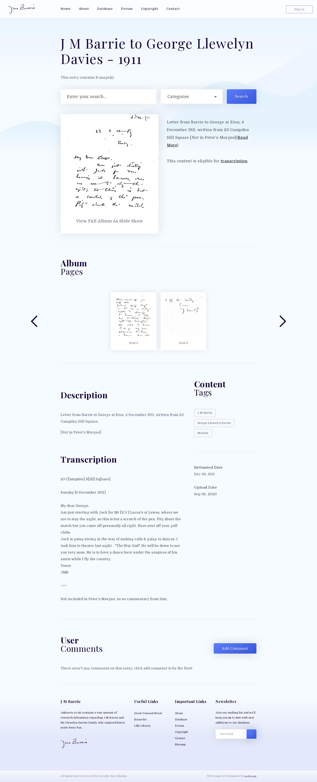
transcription (234, 161)
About (179, 713)
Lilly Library (142, 725)
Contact (180, 738)
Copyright (181, 732)
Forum (179, 725)
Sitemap (180, 744)
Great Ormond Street (148, 713)
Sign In (300, 9)
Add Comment (235, 648)
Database (181, 719)
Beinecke (140, 719)
